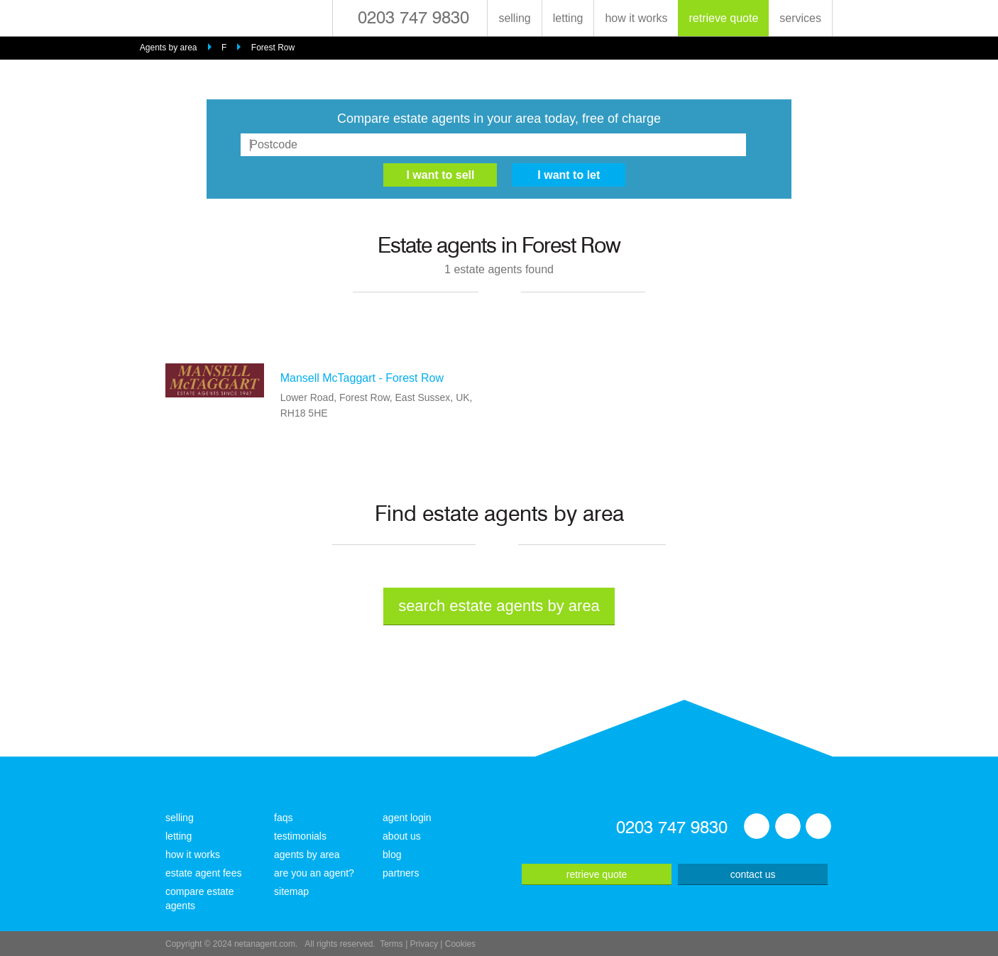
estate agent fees (203, 873)
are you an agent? (314, 873)
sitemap (291, 891)
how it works (636, 18)
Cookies (460, 944)
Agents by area (168, 48)
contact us (753, 874)
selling (514, 18)
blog (392, 854)
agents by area (307, 854)
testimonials (300, 836)
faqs (283, 817)
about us (402, 836)
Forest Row (273, 48)
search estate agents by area (499, 606)
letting (568, 18)
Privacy (424, 944)
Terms (391, 944)
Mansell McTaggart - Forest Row (362, 378)
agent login (407, 817)
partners (401, 873)
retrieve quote (723, 18)
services (800, 18)
